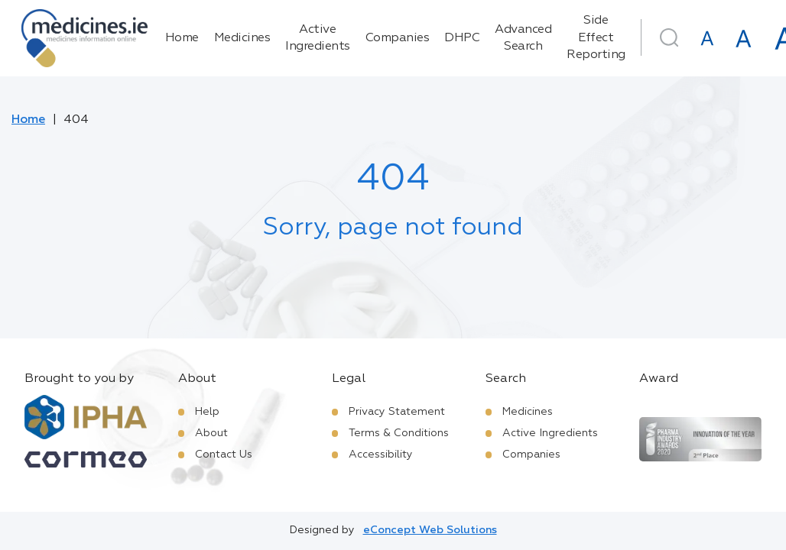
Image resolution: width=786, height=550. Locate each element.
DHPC (461, 38)
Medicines (242, 38)
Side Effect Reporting (596, 38)
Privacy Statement (397, 411)
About (211, 433)
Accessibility (381, 454)
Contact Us (223, 454)
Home (182, 38)
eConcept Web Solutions (430, 530)
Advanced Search (523, 38)
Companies (397, 38)
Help (207, 411)
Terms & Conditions (399, 433)
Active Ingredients (317, 38)
